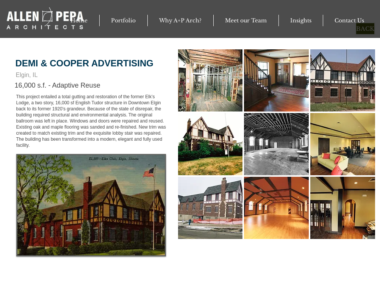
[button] (91, 205)
